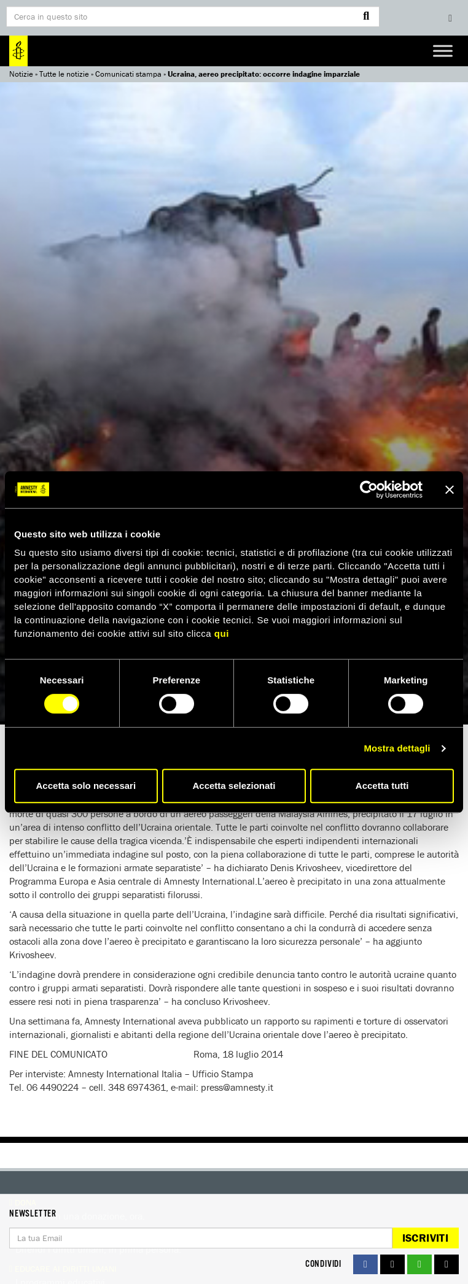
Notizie (21, 74)
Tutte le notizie (64, 74)
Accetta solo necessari (86, 785)
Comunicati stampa (128, 74)
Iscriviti (425, 1238)
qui (221, 633)
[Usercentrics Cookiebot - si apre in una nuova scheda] (369, 489)
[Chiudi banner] (449, 489)
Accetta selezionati (233, 785)
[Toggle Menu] (443, 50)
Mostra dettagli (397, 748)
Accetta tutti (382, 785)
